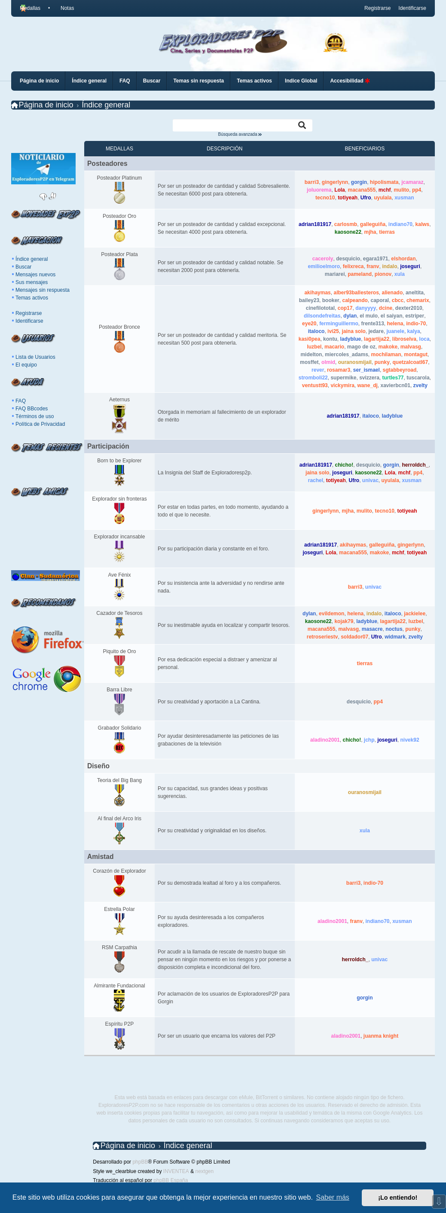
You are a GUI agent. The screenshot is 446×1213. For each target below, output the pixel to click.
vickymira (342, 385)
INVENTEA (176, 1171)
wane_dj (367, 385)
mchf (385, 190)
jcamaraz (412, 182)
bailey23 (309, 300)
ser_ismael (366, 370)
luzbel (314, 347)
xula (399, 274)
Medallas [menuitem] (30, 8)
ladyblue (350, 339)
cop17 (345, 308)
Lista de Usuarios (35, 357)
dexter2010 (408, 308)
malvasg (410, 347)
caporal (379, 300)
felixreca (353, 266)
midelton (311, 354)
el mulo (369, 316)
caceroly (322, 259)
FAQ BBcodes (31, 409)
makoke (387, 347)
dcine (385, 308)
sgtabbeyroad (400, 370)
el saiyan (392, 316)
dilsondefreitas (322, 316)
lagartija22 (376, 339)
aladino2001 (325, 740)
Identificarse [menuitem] (412, 8)
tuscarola (417, 378)
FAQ (20, 401)
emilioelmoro (324, 266)
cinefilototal (320, 308)
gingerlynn (335, 182)
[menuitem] (63, 8)
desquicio (348, 259)
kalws (422, 224)
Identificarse (29, 321)
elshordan (403, 259)
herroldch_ (415, 465)
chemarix (417, 300)
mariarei (335, 274)
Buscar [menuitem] (152, 81)
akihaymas (317, 293)
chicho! (344, 465)
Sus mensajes (31, 282)
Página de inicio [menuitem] (39, 81)
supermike (343, 378)
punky (381, 362)
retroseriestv (322, 637)
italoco (316, 331)
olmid (328, 362)
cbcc (397, 300)
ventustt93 (315, 385)
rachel (315, 480)
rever (318, 370)
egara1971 (375, 259)
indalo (389, 266)
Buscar (23, 267)
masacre (372, 629)
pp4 (416, 190)
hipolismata (384, 182)
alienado (392, 293)
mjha (370, 232)
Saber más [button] (332, 1197)
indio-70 (416, 324)
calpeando (354, 300)
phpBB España (170, 1180)
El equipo (26, 365)
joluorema (319, 190)
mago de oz (361, 347)
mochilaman (386, 354)
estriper (414, 316)
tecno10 (325, 198)
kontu (330, 339)
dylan (350, 316)
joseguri (410, 266)
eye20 (309, 324)
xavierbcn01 (395, 385)
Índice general (31, 259)
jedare (375, 331)
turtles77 (393, 378)
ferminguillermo (338, 324)
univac (370, 480)
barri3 (312, 182)
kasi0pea (310, 339)
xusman (404, 198)
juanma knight (381, 1036)
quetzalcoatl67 (410, 362)
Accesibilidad (350, 81)
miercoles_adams (346, 354)
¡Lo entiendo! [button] (397, 1197)
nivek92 (409, 740)
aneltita (415, 293)
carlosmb (345, 224)
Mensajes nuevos (35, 275)
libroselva (404, 339)
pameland (360, 274)
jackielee (414, 614)
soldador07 (354, 637)
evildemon (331, 614)
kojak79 (343, 621)
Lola (339, 190)
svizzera (369, 378)
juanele (395, 331)
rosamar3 (338, 370)
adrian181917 (315, 224)
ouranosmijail (355, 362)
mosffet (309, 362)
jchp (369, 740)
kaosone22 (348, 232)
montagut (416, 354)
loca (424, 339)
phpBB (140, 1162)
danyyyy (365, 308)
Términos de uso (34, 416)
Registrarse (28, 313)
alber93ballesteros (356, 293)
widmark (395, 637)
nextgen (204, 1171)
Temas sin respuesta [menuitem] (198, 81)
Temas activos (31, 298)
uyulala (382, 198)
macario (334, 347)
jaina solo (353, 331)
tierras (387, 232)
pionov (383, 274)
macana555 (362, 190)
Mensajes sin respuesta (42, 290)
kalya (413, 331)
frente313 (372, 324)
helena (395, 324)
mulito (401, 190)
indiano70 (400, 224)
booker (330, 300)
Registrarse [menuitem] (377, 8)
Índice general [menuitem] (89, 81)
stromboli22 (313, 378)
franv (373, 266)
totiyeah (347, 198)
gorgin (359, 182)
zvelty (420, 385)
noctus (393, 629)
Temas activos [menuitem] (254, 81)
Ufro (365, 198)
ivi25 (333, 331)
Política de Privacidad (40, 424)
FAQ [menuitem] (124, 81)
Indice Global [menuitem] (301, 81)
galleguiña (372, 224)
